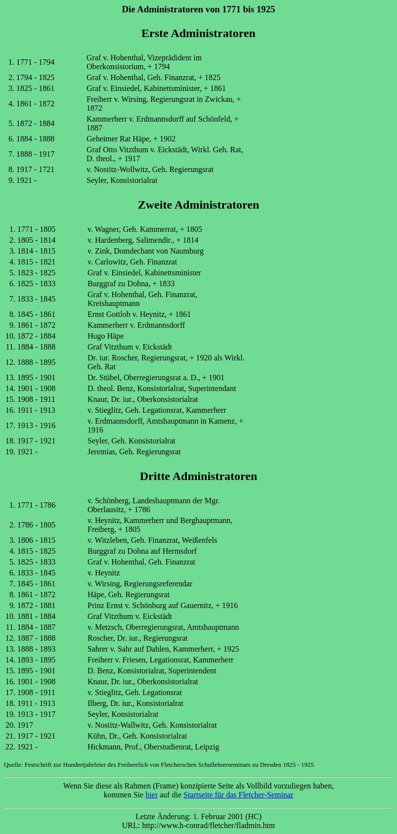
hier (151, 794)
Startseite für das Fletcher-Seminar (238, 794)
